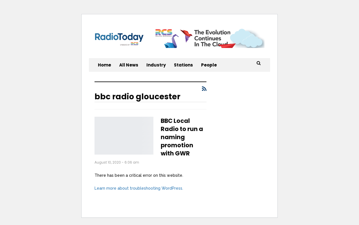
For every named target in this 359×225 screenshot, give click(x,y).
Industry (156, 65)
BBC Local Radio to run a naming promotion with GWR (182, 137)
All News (128, 65)
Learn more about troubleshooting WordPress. (139, 188)
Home (104, 65)
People (209, 65)
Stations (183, 65)
